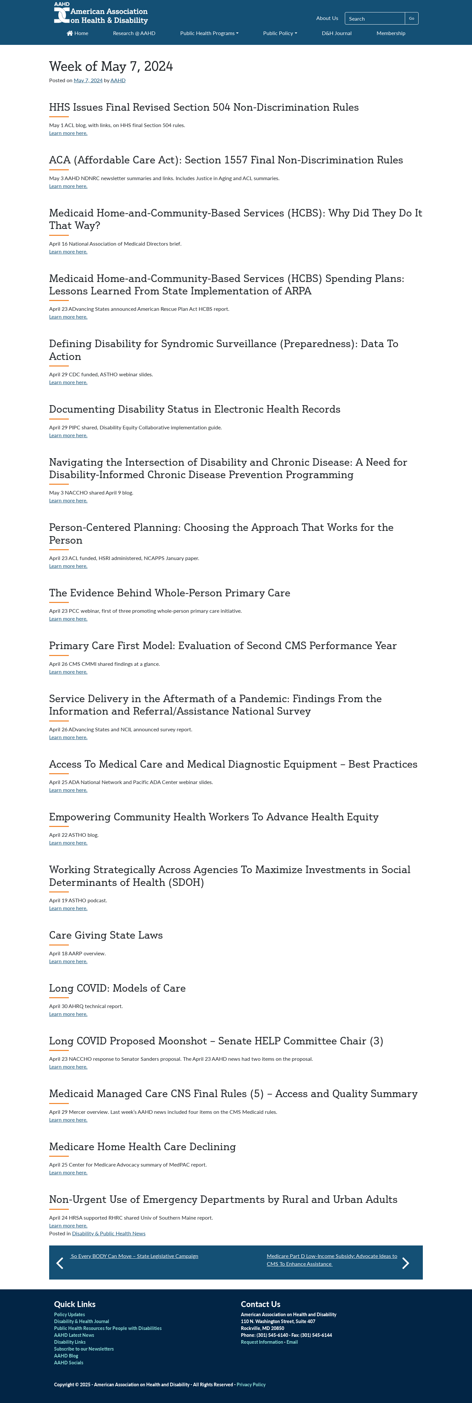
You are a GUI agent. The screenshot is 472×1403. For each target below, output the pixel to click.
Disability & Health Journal (81, 1321)
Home (77, 33)
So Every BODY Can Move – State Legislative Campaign (134, 1256)
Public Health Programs (207, 33)
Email (292, 1341)
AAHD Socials (68, 1362)
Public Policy (278, 33)
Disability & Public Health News (109, 1233)
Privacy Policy (251, 1384)
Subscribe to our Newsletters (84, 1348)
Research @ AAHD (134, 33)
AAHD (118, 80)
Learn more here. (68, 133)
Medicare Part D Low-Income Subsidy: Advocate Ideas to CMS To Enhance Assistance (338, 1262)
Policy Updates (69, 1314)
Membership (391, 33)
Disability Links (70, 1341)
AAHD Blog (66, 1355)
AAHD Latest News (74, 1335)
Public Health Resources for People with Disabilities (108, 1328)
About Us (327, 18)
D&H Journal (337, 33)
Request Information (262, 1341)
